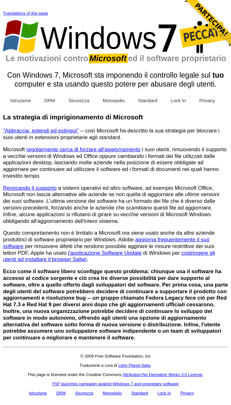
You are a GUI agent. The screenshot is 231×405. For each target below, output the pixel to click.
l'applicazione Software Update (104, 253)
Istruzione (20, 100)
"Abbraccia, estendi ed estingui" (40, 131)
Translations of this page (25, 13)
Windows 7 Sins (114, 41)
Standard (147, 100)
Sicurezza (79, 100)
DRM (49, 100)
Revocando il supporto (29, 188)
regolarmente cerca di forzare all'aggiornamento (83, 149)
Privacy (207, 100)
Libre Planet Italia (134, 365)
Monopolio (114, 100)
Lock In (178, 100)
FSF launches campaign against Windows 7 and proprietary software (115, 383)
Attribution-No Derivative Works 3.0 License (162, 374)
